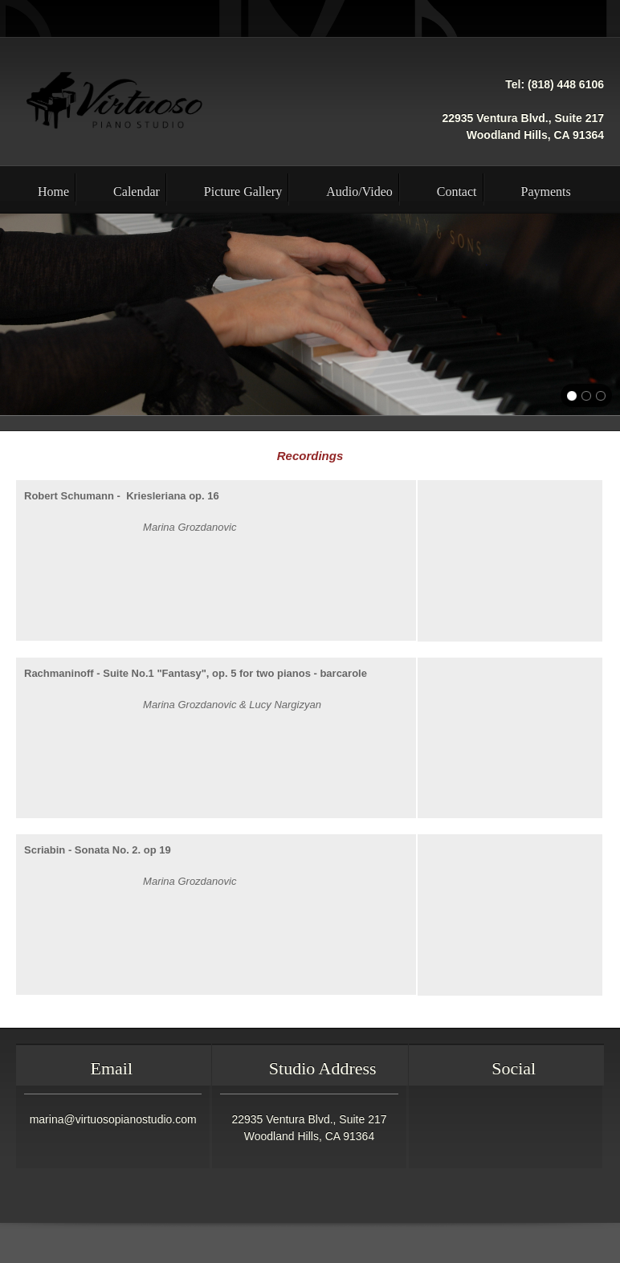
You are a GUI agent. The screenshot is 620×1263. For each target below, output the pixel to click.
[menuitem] (37, 189)
